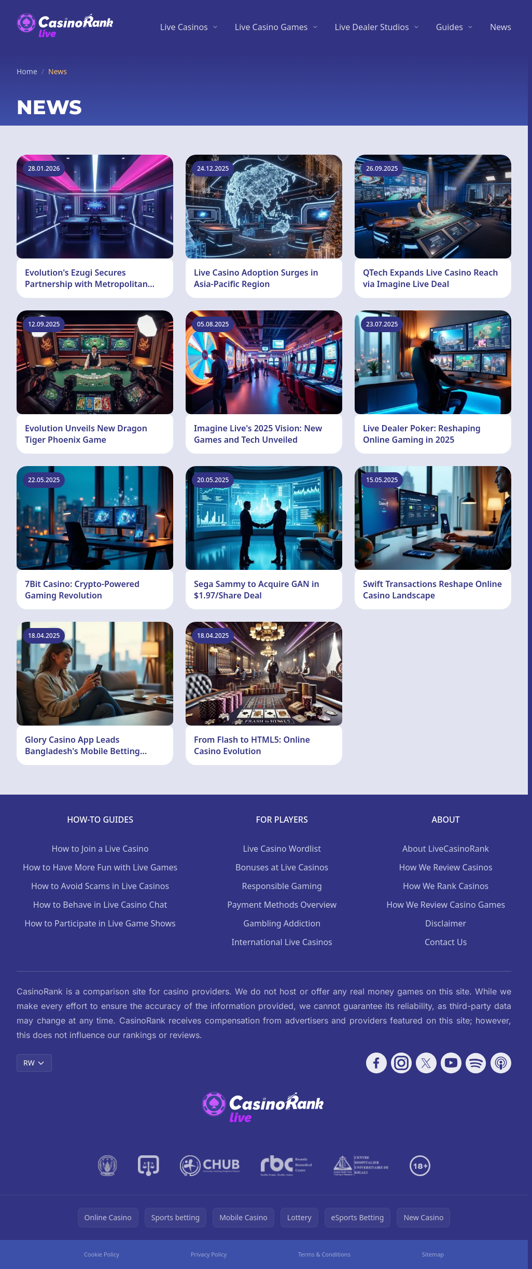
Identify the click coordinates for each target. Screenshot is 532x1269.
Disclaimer (445, 923)
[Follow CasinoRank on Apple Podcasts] (501, 1063)
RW (34, 1063)
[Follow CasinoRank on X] (426, 1063)
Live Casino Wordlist (282, 848)
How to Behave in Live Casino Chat (100, 904)
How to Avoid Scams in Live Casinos (100, 886)
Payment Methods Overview (282, 904)
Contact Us (446, 942)
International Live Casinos (282, 942)
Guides (449, 27)
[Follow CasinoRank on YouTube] (451, 1063)
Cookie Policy (101, 1254)
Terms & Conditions (324, 1254)
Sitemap (433, 1254)
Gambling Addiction (281, 923)
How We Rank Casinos (445, 886)
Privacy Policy (209, 1254)
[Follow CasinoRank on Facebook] (376, 1063)
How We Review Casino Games (445, 904)
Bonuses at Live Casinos (281, 867)
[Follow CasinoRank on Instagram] (401, 1063)
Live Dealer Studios (372, 27)
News (500, 27)
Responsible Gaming (281, 886)
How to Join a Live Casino (99, 848)
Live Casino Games (271, 27)
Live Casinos (184, 27)
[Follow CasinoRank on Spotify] (476, 1063)
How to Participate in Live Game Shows (99, 923)
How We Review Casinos (446, 867)
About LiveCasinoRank (445, 848)
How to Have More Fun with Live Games (100, 867)
